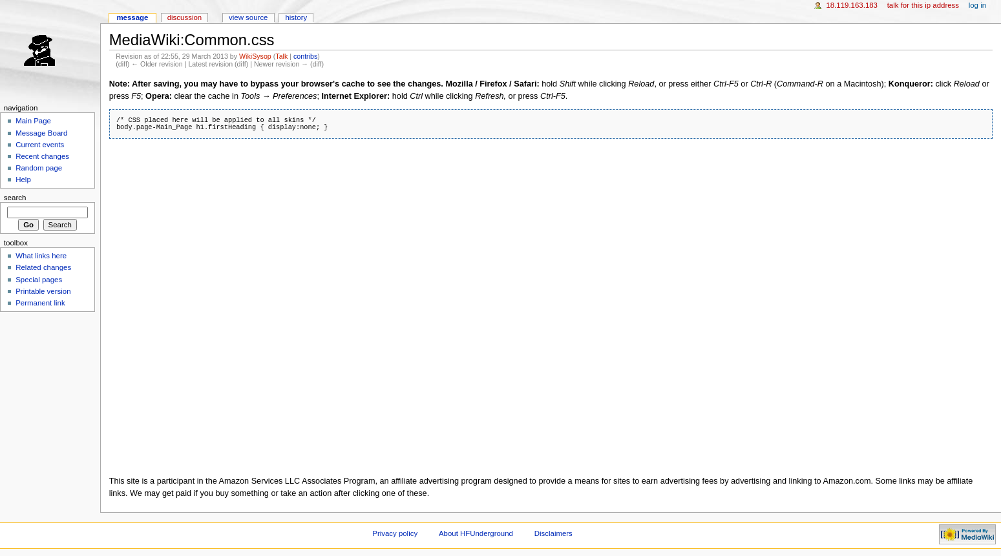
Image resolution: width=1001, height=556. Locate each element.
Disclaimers (553, 533)
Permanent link (40, 303)
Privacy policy (394, 533)
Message (132, 17)
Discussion (184, 17)
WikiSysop (255, 56)
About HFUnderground (476, 533)
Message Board (41, 133)
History (296, 17)
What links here (41, 256)
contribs (305, 56)
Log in (977, 5)
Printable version (43, 291)
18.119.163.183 (852, 5)
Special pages (39, 279)
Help (23, 179)
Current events (40, 145)
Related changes (43, 267)
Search (15, 197)
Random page (39, 168)
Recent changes (42, 156)
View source (248, 17)
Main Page (33, 121)
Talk (281, 56)
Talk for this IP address (923, 5)
